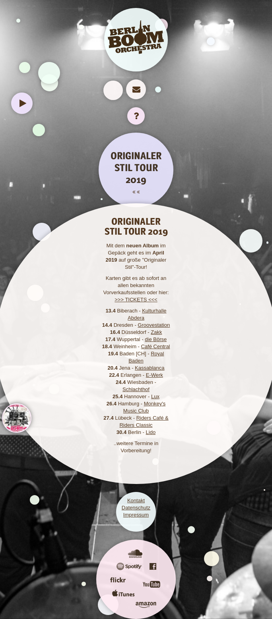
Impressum (136, 515)
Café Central (155, 346)
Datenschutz (136, 508)
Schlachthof (136, 389)
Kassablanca (149, 368)
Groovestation (154, 325)
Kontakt (136, 500)
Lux (155, 396)
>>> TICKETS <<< (136, 300)
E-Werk (154, 375)
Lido (151, 432)
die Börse (156, 339)
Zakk (156, 332)
